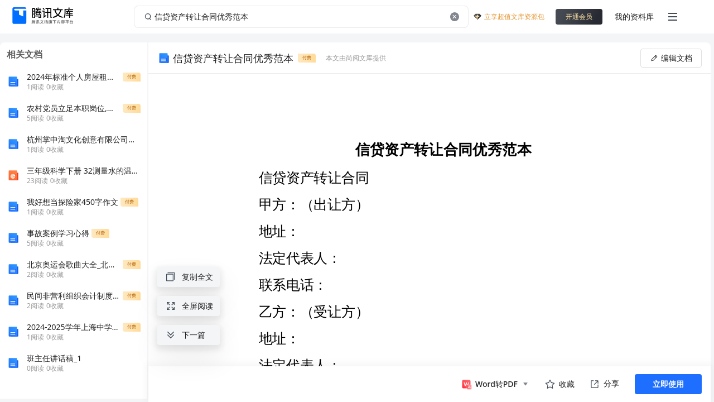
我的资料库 (634, 16)
